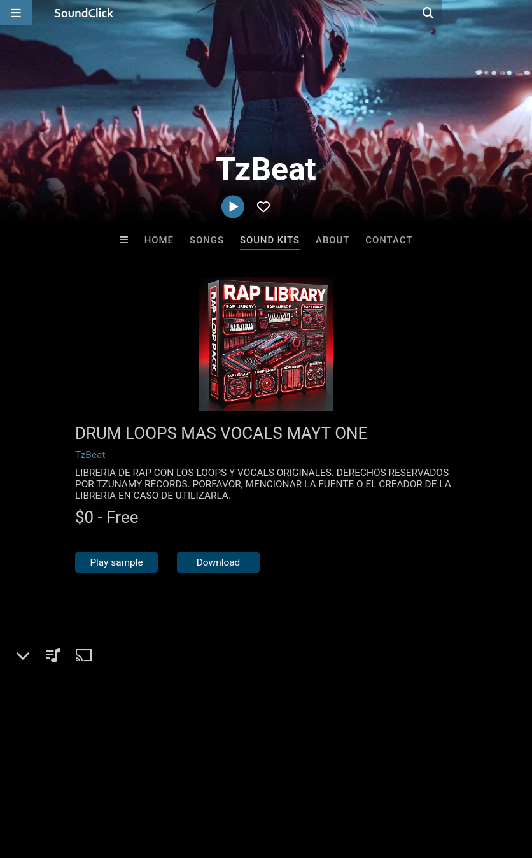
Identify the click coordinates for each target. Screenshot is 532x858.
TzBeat (90, 455)
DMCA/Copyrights (236, 782)
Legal (343, 782)
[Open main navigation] (16, 12)
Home (159, 240)
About (332, 240)
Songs (207, 240)
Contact (388, 240)
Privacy (303, 782)
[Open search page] (519, 12)
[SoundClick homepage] (84, 12)
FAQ (53, 782)
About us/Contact (112, 782)
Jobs (174, 782)
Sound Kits (270, 240)
